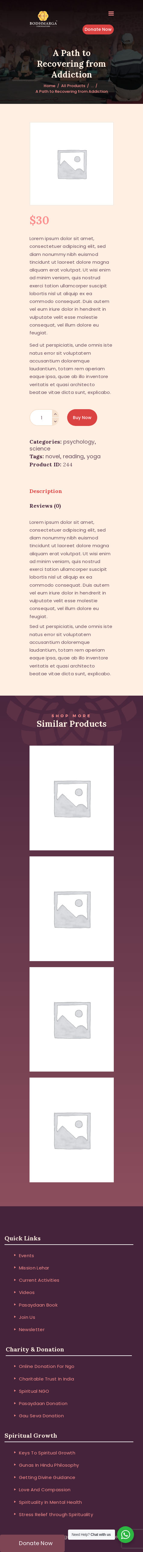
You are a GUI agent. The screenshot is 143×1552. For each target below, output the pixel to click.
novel (52, 456)
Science (40, 448)
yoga (94, 456)
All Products (73, 86)
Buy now (82, 418)
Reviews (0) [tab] (45, 505)
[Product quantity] (44, 417)
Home (49, 86)
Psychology (79, 441)
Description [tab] (46, 491)
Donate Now (98, 30)
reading (73, 456)
